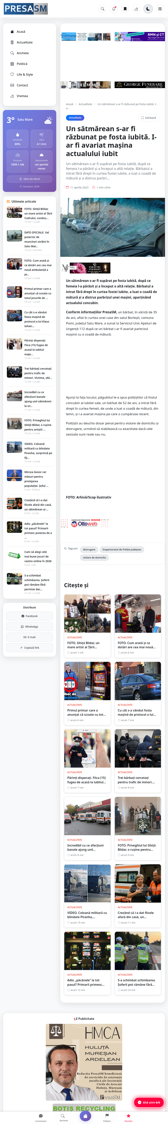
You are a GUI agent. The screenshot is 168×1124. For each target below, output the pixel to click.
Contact (19, 85)
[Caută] (102, 9)
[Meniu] (160, 9)
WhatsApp (29, 627)
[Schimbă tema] (148, 9)
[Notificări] (114, 9)
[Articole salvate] (125, 9)
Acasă (17, 31)
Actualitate (21, 42)
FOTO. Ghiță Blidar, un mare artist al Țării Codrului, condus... (38, 213)
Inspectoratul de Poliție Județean (122, 549)
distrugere (89, 549)
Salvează (148, 118)
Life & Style (21, 74)
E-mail (29, 637)
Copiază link (29, 648)
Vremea (19, 96)
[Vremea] (136, 9)
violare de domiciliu (94, 557)
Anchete (19, 53)
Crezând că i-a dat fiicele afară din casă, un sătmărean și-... (38, 504)
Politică (18, 63)
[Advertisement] (112, 368)
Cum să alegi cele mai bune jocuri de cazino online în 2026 (37, 556)
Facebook (30, 616)
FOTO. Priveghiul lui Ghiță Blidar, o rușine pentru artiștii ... (37, 424)
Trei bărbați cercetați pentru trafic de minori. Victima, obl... (38, 373)
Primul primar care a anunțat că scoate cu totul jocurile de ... (37, 293)
